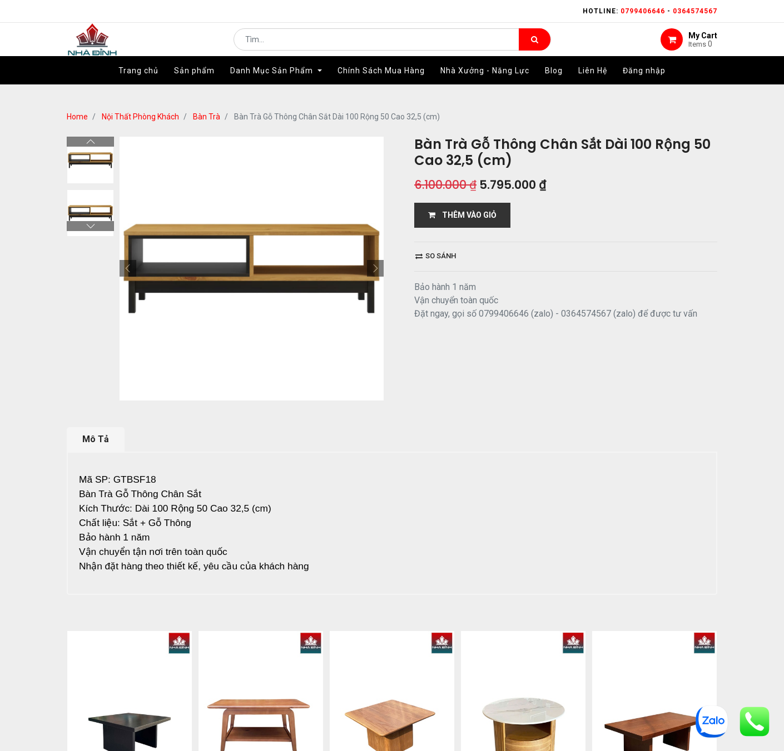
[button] (128, 268)
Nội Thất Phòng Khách (140, 116)
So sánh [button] (435, 256)
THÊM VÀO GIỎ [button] (462, 215)
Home (77, 116)
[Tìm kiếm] (534, 48)
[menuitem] (138, 87)
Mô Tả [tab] (95, 439)
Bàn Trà (206, 116)
